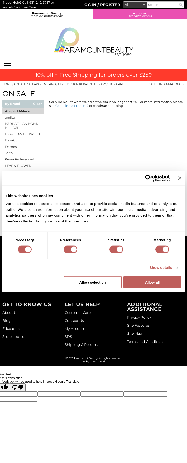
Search (181, 5)
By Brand (12, 104)
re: (140, 14)
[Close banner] (179, 178)
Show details (161, 267)
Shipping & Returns (81, 345)
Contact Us (74, 320)
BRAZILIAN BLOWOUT (22, 134)
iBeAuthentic (98, 361)
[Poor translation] (18, 387)
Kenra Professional (19, 159)
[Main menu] (7, 63)
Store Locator (14, 336)
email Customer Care (19, 7)
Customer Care (78, 312)
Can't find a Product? (167, 84)
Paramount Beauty (47, 14)
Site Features (138, 325)
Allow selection (92, 282)
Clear (37, 104)
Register (110, 4)
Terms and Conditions (145, 341)
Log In (90, 4)
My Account (75, 328)
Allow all (152, 282)
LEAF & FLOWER (18, 165)
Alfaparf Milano (17, 111)
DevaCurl (12, 140)
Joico (9, 153)
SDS (68, 336)
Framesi (11, 146)
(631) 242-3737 (39, 2)
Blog (6, 320)
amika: (10, 117)
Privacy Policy (139, 317)
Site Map (134, 333)
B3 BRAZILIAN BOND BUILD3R (21, 126)
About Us (10, 312)
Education (11, 328)
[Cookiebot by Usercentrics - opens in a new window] (148, 178)
